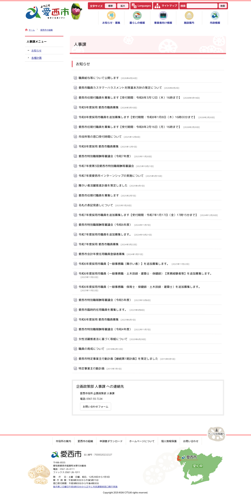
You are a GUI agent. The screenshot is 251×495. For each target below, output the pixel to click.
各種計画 (36, 58)
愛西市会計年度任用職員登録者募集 (111, 254)
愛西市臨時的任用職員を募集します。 (112, 310)
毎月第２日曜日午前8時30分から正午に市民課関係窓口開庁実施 (85, 486)
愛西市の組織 (46, 29)
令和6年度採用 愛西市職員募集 (107, 319)
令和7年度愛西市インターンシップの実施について (120, 176)
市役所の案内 (63, 441)
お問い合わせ (190, 441)
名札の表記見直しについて (105, 205)
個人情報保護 (169, 441)
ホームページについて (142, 441)
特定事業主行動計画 (100, 368)
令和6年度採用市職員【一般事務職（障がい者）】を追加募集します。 (134, 264)
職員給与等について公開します (108, 78)
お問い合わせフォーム (95, 406)
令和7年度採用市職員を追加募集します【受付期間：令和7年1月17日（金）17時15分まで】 (148, 215)
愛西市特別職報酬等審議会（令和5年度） (114, 300)
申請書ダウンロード (111, 441)
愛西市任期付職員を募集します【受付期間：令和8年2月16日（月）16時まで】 (139, 127)
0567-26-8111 (67, 468)
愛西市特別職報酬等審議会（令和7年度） (115, 156)
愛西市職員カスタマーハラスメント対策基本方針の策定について (129, 88)
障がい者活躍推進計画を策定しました (112, 185)
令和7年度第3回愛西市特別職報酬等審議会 (116, 166)
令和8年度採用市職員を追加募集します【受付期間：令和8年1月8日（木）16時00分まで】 (147, 117)
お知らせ (36, 50)
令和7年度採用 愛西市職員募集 (108, 244)
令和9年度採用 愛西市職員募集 (108, 107)
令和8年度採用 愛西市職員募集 (108, 146)
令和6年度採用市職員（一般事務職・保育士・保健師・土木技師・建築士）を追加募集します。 (140, 288)
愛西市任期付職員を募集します (107, 195)
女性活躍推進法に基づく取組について (112, 339)
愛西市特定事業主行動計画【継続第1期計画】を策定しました (127, 359)
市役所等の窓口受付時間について (109, 137)
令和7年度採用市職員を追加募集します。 (115, 234)
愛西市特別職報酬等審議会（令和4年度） (114, 329)
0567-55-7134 (94, 399)
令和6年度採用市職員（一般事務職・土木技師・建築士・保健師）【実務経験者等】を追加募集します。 (146, 275)
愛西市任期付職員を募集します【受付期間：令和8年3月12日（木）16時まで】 (139, 97)
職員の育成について (101, 349)
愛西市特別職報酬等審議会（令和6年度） (114, 225)
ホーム (30, 29)
